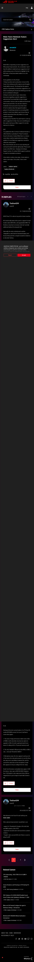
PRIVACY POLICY (22, 945)
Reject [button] (10, 255)
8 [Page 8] (20, 860)
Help (27, 8)
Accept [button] (24, 255)
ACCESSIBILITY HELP (7, 935)
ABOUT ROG (4, 933)
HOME (11, 933)
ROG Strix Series (8, 879)
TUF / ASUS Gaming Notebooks (11, 889)
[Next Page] (24, 860)
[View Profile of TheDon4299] (14, 203)
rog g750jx (7, 174)
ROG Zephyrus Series (8, 29)
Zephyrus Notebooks (9, 169)
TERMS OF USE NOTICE (12, 945)
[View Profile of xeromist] (13, 47)
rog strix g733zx (14, 174)
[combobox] (17, 19)
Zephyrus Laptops (13, 166)
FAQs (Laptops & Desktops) (10, 910)
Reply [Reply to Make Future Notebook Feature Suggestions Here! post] (17, 187)
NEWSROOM (17, 933)
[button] (5, 181)
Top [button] (2, 958)
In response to (20, 805)
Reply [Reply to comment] (17, 790)
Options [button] (31, 29)
